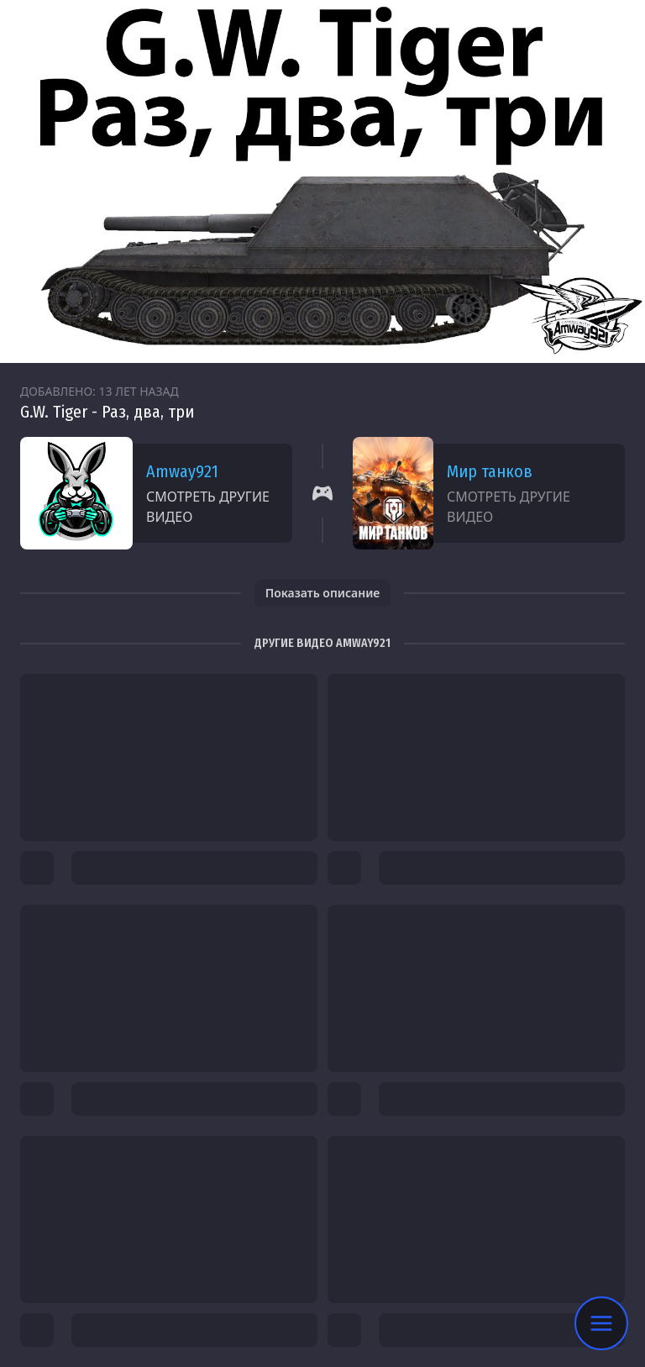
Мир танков (489, 471)
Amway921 (182, 471)
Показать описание (322, 593)
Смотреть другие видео (208, 506)
